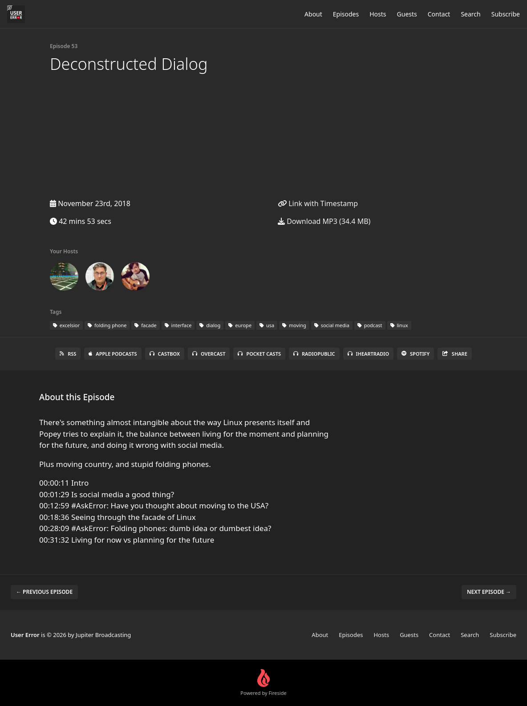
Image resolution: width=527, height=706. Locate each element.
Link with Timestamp (318, 203)
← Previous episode (44, 592)
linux (399, 325)
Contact (439, 14)
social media (331, 325)
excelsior (66, 325)
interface (178, 325)
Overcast (208, 353)
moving (294, 325)
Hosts (377, 14)
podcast (369, 325)
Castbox (165, 353)
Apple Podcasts (113, 353)
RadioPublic (314, 353)
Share (454, 353)
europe (239, 325)
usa (266, 325)
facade (145, 325)
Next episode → (489, 592)
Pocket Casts (259, 353)
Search (470, 14)
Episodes (346, 14)
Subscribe (505, 14)
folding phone (107, 325)
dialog (209, 325)
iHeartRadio (368, 353)
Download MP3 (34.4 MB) (324, 221)
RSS (68, 353)
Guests (407, 14)
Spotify (415, 353)
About (313, 14)
